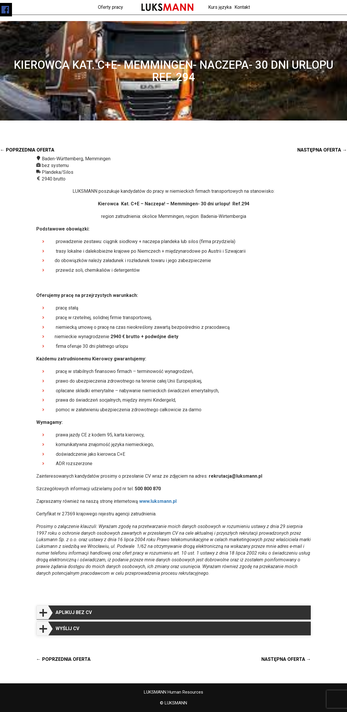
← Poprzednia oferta (27, 150)
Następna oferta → (322, 150)
